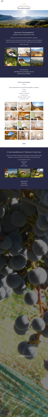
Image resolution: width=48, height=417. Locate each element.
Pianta (24, 143)
